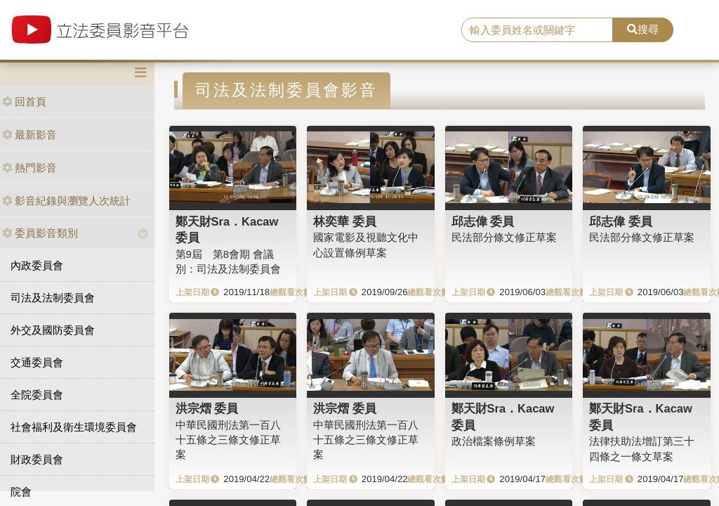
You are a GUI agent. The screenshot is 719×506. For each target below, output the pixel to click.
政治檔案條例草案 (493, 441)
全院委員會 (37, 395)
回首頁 (24, 102)
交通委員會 (37, 362)
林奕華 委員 (344, 221)
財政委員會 (37, 459)
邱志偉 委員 (483, 221)
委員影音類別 (40, 233)
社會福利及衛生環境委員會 (74, 427)
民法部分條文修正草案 (504, 237)
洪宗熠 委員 (207, 408)
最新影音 (29, 135)
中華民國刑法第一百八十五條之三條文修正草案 (228, 440)
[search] (537, 30)
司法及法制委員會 (53, 298)
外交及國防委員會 (53, 330)
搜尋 (643, 29)
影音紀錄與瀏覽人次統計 (66, 201)
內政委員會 (37, 265)
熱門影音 (29, 168)
